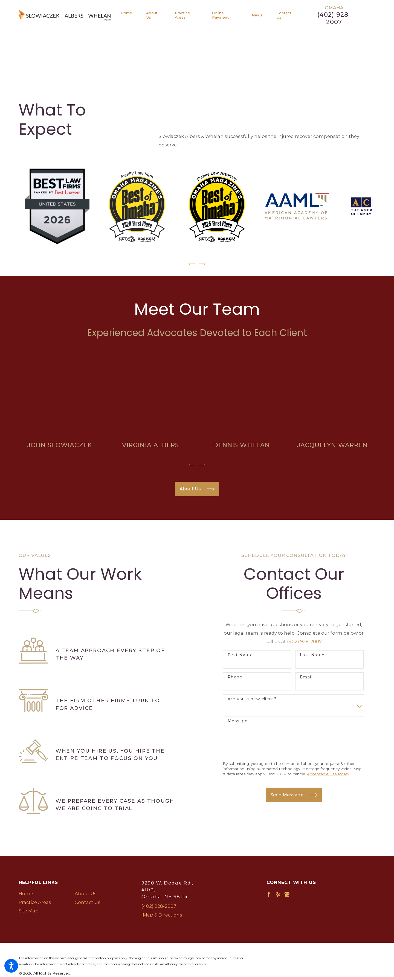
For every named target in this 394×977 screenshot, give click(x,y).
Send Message (293, 795)
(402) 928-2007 (334, 18)
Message (238, 721)
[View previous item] (192, 264)
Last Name (312, 655)
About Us (86, 893)
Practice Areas (35, 902)
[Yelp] (277, 894)
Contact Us (87, 902)
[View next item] (202, 264)
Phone (235, 677)
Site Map (29, 911)
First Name (240, 655)
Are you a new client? (252, 699)
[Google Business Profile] (286, 894)
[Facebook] (268, 894)
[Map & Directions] (162, 915)
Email (306, 677)
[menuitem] (130, 15)
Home (26, 893)
